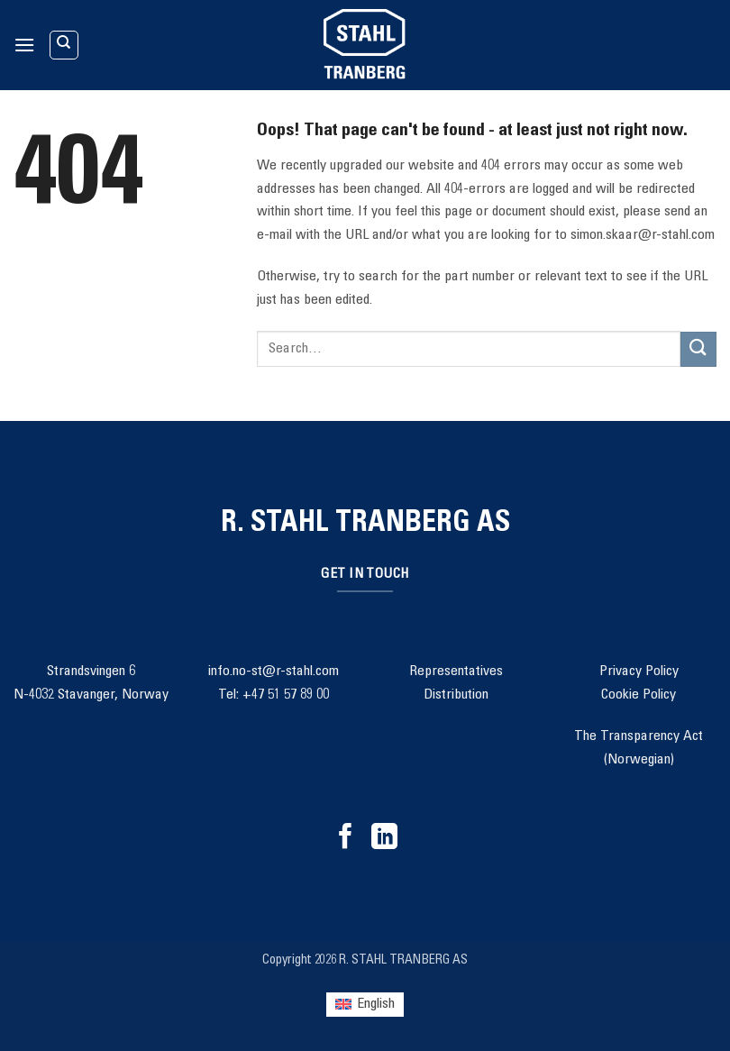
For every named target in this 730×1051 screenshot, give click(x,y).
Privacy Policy (639, 671)
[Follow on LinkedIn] (384, 838)
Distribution (456, 695)
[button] (24, 45)
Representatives (456, 671)
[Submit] (698, 349)
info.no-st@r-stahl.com (273, 671)
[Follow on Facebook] (346, 838)
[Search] (64, 45)
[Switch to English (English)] (365, 1004)
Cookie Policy (638, 695)
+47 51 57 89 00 (285, 695)
